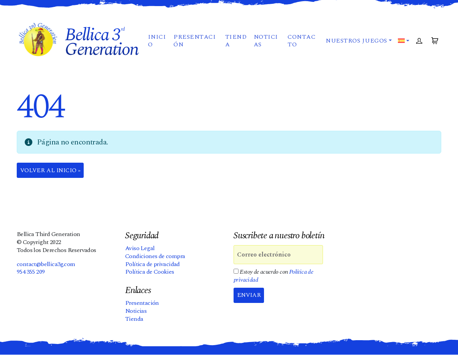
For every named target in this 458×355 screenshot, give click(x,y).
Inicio (156, 43)
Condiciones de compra (155, 256)
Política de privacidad (152, 264)
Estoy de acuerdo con (273, 276)
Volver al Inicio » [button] (51, 170)
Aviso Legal (139, 248)
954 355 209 (31, 272)
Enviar (249, 295)
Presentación (194, 43)
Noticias (265, 43)
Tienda (235, 43)
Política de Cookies (149, 272)
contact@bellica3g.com (46, 264)
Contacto (301, 43)
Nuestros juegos (355, 43)
